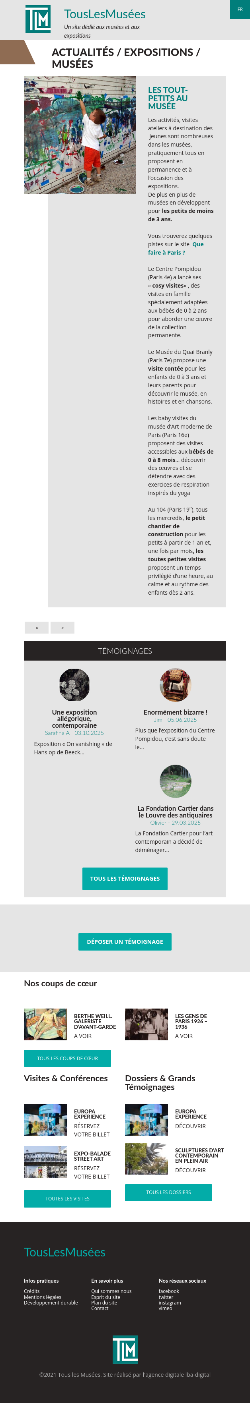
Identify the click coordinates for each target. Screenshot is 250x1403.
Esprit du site (105, 1297)
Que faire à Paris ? (176, 248)
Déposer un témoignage (125, 941)
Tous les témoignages (125, 878)
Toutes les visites (67, 1198)
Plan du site (104, 1302)
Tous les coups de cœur (67, 1058)
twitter (166, 1297)
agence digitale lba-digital (178, 1374)
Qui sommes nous (111, 1291)
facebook (169, 1291)
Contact (99, 1308)
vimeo (165, 1308)
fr (240, 9)
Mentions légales (42, 1297)
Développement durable (51, 1302)
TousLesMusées (105, 13)
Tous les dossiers (168, 1192)
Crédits (32, 1291)
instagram (170, 1302)
